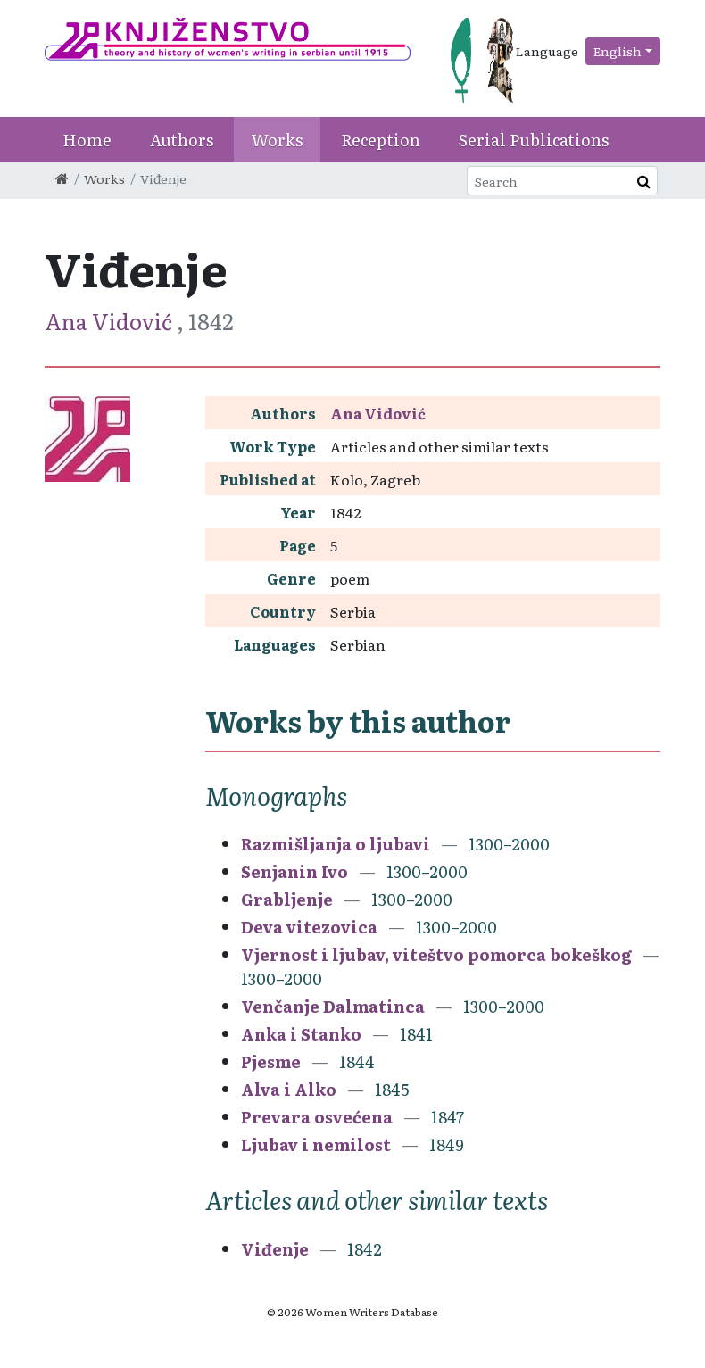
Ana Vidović (111, 320)
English (617, 51)
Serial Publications (534, 140)
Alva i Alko (288, 1089)
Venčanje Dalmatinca (333, 1006)
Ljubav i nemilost (316, 1144)
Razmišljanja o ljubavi (335, 844)
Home (87, 140)
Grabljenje (287, 899)
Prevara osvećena (317, 1117)
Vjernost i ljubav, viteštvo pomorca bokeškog (436, 954)
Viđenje (275, 1249)
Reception (380, 140)
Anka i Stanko (301, 1034)
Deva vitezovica (309, 927)
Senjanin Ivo (294, 871)
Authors (181, 140)
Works (277, 140)
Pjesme (271, 1061)
